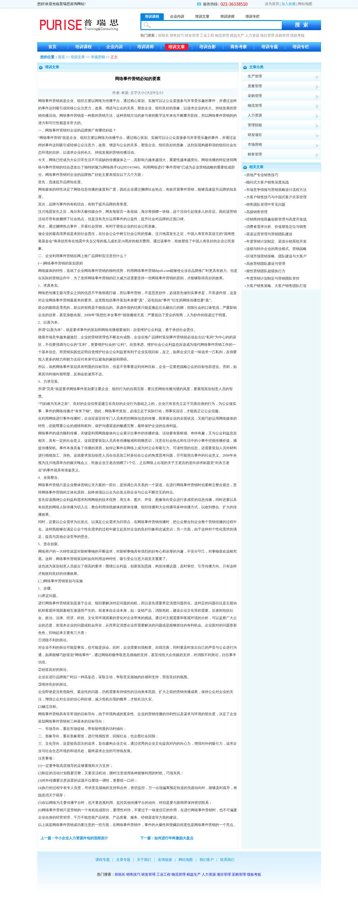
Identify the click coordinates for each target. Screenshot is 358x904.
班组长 (163, 35)
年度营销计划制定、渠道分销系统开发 (276, 241)
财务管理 (255, 154)
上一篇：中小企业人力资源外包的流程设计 (74, 838)
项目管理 (267, 35)
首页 (52, 47)
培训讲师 (145, 47)
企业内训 (114, 47)
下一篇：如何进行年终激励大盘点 (166, 838)
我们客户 (207, 860)
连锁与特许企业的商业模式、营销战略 (276, 249)
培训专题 (269, 47)
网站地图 (305, 4)
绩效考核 (297, 35)
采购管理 (282, 35)
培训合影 (207, 47)
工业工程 (207, 35)
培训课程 (83, 47)
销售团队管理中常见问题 (265, 204)
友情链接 (165, 860)
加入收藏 (288, 4)
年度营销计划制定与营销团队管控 (272, 278)
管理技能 (255, 125)
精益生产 (237, 35)
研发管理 (192, 35)
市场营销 (98, 57)
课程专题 (102, 860)
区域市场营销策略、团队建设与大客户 (276, 256)
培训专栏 (300, 47)
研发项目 (255, 135)
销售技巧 (177, 35)
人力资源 (252, 35)
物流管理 (222, 35)
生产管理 (255, 76)
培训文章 (176, 47)
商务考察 (238, 47)
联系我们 (227, 860)
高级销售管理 (257, 212)
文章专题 (123, 860)
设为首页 (272, 4)
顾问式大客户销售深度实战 (267, 182)
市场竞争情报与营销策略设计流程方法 (276, 190)
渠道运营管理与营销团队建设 (269, 234)
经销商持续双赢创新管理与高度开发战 (276, 219)
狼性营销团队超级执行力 (265, 271)
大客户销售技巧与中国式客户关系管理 (276, 197)
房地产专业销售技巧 (262, 175)
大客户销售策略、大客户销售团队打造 (276, 286)
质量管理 (255, 86)
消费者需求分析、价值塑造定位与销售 (276, 227)
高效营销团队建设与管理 (265, 264)
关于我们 (144, 860)
